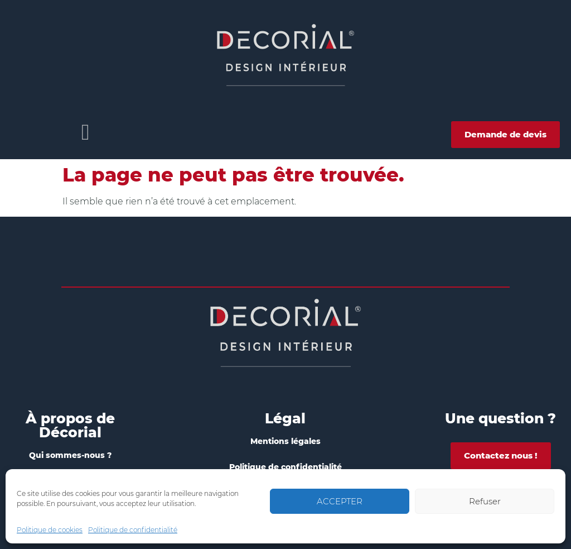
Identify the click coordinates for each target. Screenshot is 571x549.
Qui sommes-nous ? (70, 455)
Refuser (485, 501)
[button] (85, 132)
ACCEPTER (339, 501)
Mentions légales (285, 441)
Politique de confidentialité (132, 530)
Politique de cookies (50, 530)
